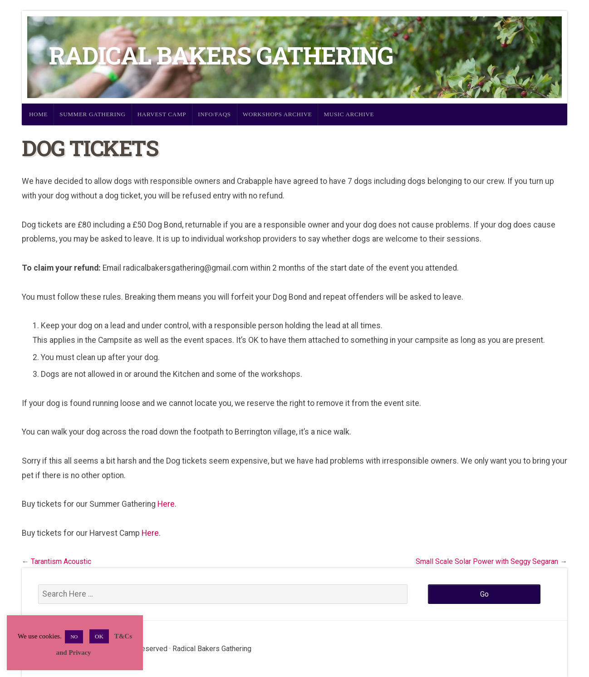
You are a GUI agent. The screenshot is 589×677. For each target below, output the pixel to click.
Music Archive (349, 114)
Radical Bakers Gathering (221, 55)
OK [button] (99, 636)
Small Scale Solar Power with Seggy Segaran (487, 561)
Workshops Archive (277, 114)
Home (38, 114)
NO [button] (74, 636)
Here (166, 504)
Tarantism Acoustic (61, 561)
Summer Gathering (92, 114)
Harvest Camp (161, 114)
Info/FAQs (214, 114)
